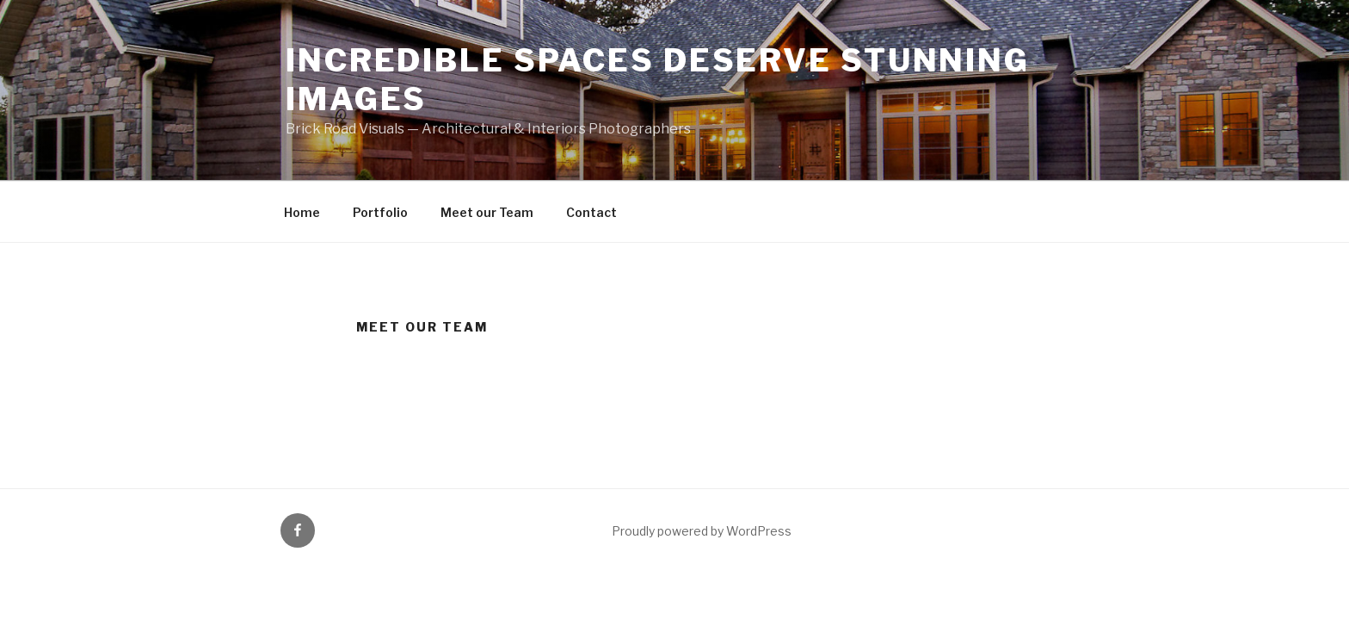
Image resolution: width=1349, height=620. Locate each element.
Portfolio (380, 212)
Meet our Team (486, 212)
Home (302, 212)
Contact (591, 212)
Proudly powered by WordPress (702, 531)
